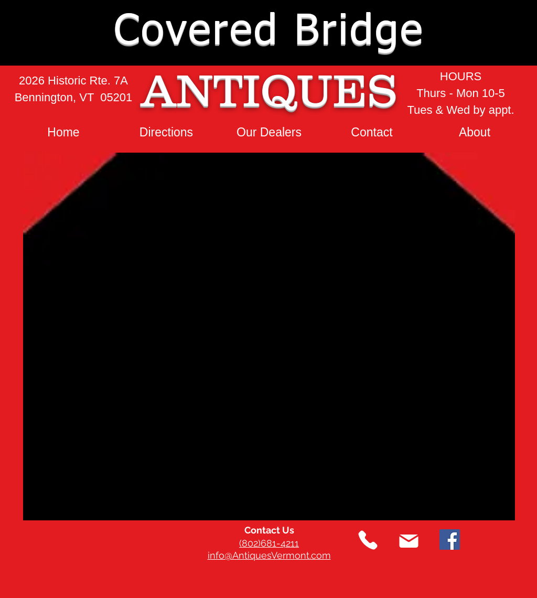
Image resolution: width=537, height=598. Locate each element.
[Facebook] (449, 539)
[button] (498, 33)
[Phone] (368, 539)
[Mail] (409, 540)
